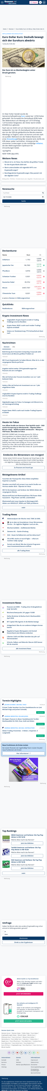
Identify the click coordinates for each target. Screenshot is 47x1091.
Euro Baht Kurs (26, 1041)
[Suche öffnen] (40, 2)
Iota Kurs (26, 1039)
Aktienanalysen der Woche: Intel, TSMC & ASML (23, 519)
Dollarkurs (6, 260)
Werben (18, 1062)
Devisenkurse (5, 1039)
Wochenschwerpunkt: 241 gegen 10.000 (21, 613)
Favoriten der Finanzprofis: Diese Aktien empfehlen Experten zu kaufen (20, 480)
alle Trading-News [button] (23, 551)
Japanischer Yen (8, 265)
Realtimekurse (7, 308)
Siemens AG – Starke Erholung (17, 531)
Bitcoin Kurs (31, 1035)
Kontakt (3, 1060)
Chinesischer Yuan (8, 293)
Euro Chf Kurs (5, 1045)
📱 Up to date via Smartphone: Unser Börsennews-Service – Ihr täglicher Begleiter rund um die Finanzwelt (25, 523)
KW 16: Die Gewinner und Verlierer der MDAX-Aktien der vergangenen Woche (22, 491)
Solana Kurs (34, 1039)
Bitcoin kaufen (5, 1047)
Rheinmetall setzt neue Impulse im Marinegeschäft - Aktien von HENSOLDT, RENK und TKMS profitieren (20, 502)
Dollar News (26, 1033)
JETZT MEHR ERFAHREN (23, 1021)
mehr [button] (23, 508)
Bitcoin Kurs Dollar (28, 1037)
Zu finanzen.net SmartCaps (23, 468)
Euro (23, 116)
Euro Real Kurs (27, 1045)
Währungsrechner (23, 298)
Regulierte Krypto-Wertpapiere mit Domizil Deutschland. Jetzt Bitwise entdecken (22, 632)
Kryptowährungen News (8, 1035)
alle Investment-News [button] (23, 649)
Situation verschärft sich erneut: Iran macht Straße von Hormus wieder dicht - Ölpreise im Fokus (21, 485)
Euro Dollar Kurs (16, 1039)
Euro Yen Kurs (38, 1045)
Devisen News (16, 1033)
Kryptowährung (16, 1045)
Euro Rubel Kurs (29, 1043)
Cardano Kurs (37, 1041)
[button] (33, 2)
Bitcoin (4, 288)
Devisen (11, 29)
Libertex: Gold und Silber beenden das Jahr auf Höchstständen (23, 638)
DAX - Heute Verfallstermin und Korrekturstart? (23, 535)
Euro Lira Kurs (16, 1037)
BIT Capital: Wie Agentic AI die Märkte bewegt (23, 622)
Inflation (39, 143)
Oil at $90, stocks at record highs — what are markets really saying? (22, 540)
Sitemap (4, 1067)
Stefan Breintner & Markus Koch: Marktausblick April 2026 (23, 617)
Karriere (4, 1062)
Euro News (34, 1033)
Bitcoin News (22, 1035)
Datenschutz (35, 1062)
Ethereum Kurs (6, 1037)
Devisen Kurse (5, 1033)
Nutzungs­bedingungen (38, 1067)
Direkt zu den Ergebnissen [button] (23, 942)
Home (5, 29)
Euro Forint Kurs (17, 1043)
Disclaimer (34, 1064)
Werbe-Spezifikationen (23, 1064)
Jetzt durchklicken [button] (27, 843)
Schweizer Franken (9, 276)
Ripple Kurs (5, 1041)
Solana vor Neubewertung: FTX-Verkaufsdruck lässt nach (25, 332)
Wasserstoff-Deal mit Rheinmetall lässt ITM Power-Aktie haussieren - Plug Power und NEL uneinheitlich (21, 497)
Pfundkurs (6, 271)
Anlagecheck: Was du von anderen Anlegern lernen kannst (25, 626)
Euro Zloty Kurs (6, 1043)
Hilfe (17, 1060)
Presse (3, 1064)
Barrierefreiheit (35, 1073)
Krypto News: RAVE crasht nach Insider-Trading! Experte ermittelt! (24, 326)
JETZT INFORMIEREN (23, 994)
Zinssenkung (12, 139)
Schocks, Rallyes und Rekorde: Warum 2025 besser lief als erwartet (24, 643)
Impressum (34, 1060)
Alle (13, 347)
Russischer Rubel (8, 282)
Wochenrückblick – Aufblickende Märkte (21, 528)
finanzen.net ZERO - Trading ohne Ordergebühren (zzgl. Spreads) (24, 608)
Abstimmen (23, 938)
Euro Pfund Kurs (15, 1041)
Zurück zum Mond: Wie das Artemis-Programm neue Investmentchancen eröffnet (23, 545)
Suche (23, 201)
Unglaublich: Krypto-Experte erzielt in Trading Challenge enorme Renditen (23, 321)
